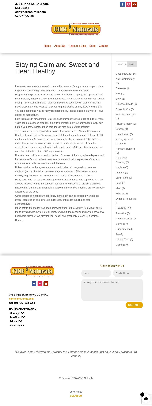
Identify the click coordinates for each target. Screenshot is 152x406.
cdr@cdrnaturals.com (30, 12)
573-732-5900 (24, 16)
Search (132, 64)
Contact (103, 46)
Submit (134, 305)
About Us (59, 46)
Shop (92, 46)
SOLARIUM (76, 396)
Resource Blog (77, 46)
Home (47, 46)
